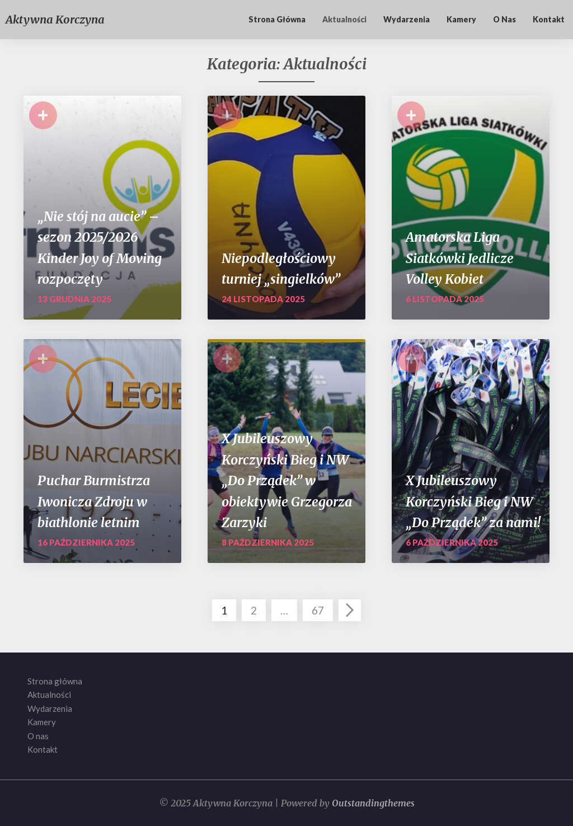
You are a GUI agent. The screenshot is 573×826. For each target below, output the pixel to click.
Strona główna (277, 19)
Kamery (461, 19)
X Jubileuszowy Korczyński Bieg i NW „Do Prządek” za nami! (473, 501)
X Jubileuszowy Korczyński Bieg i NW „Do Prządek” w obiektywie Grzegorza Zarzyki (287, 480)
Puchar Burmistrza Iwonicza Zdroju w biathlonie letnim (93, 501)
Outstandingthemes (373, 803)
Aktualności (344, 19)
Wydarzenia (406, 19)
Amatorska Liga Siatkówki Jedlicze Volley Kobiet (460, 258)
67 (318, 610)
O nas (504, 19)
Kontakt (549, 19)
